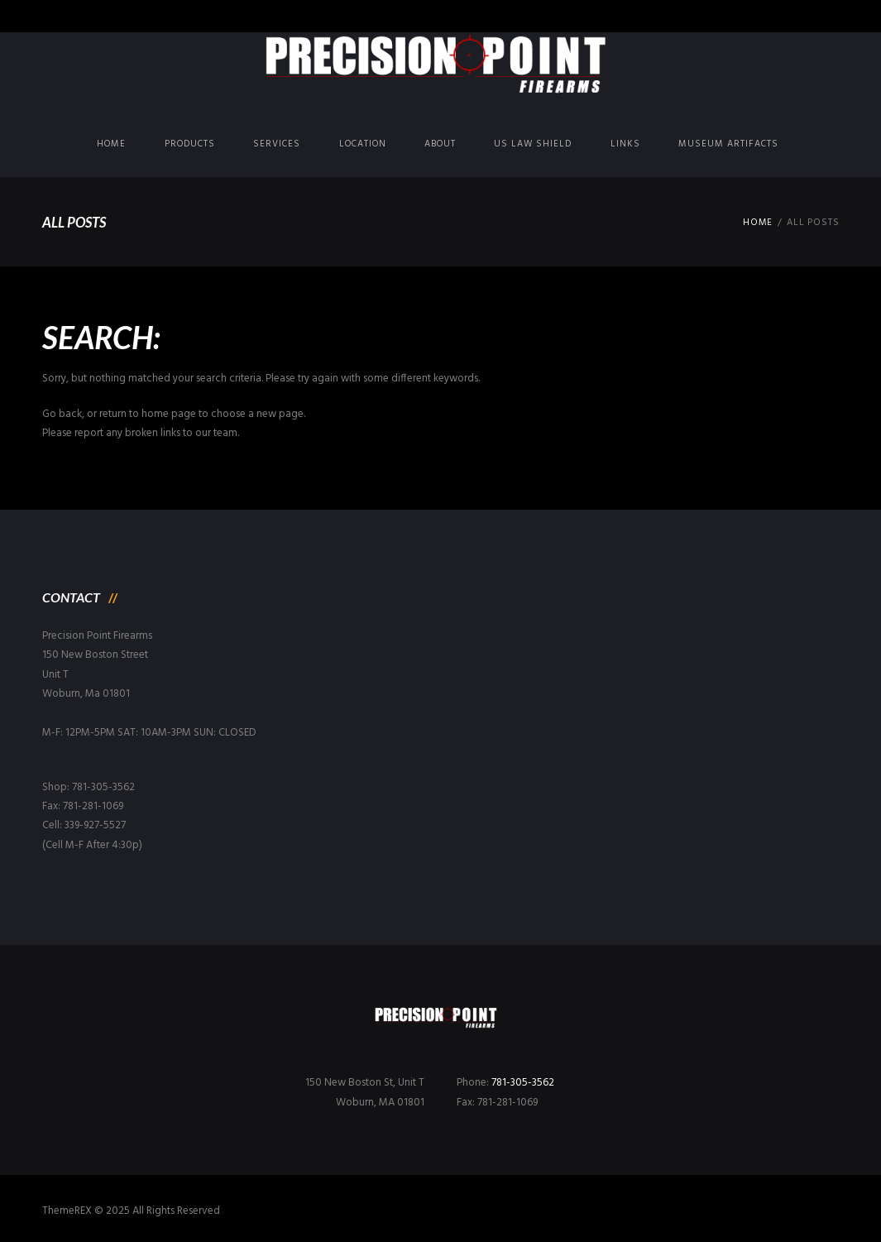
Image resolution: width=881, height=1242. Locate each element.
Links (625, 144)
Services (276, 144)
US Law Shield (533, 144)
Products (190, 144)
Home (111, 144)
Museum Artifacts (728, 144)
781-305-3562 (522, 1082)
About (440, 144)
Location (362, 144)
